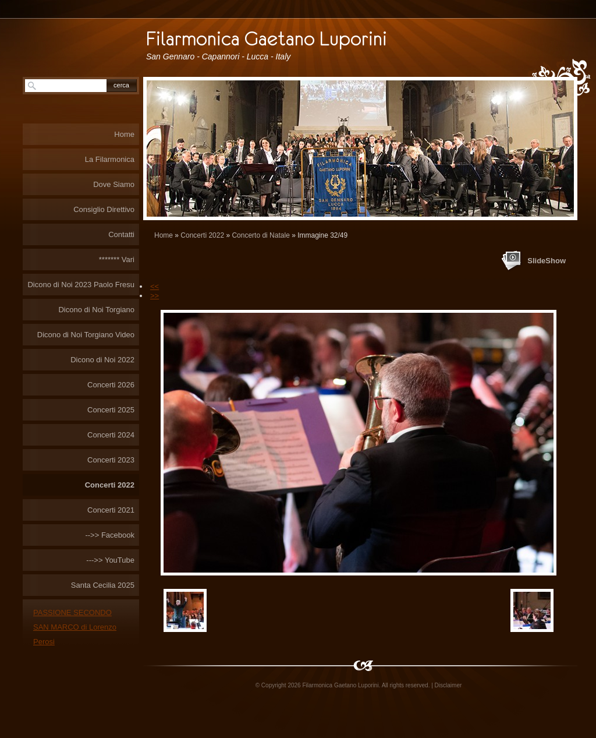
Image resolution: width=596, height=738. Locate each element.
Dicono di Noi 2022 (102, 359)
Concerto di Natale (260, 235)
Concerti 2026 (110, 384)
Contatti (121, 234)
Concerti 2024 (110, 434)
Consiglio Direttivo (103, 209)
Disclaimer (448, 685)
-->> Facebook (109, 535)
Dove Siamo (113, 184)
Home (163, 235)
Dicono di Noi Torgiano (96, 309)
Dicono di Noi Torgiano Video (85, 334)
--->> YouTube (110, 560)
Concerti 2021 (110, 510)
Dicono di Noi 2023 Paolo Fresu (80, 284)
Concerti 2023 (110, 459)
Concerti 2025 (110, 409)
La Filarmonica (109, 159)
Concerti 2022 (202, 235)
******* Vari (116, 259)
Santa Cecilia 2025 (102, 585)
